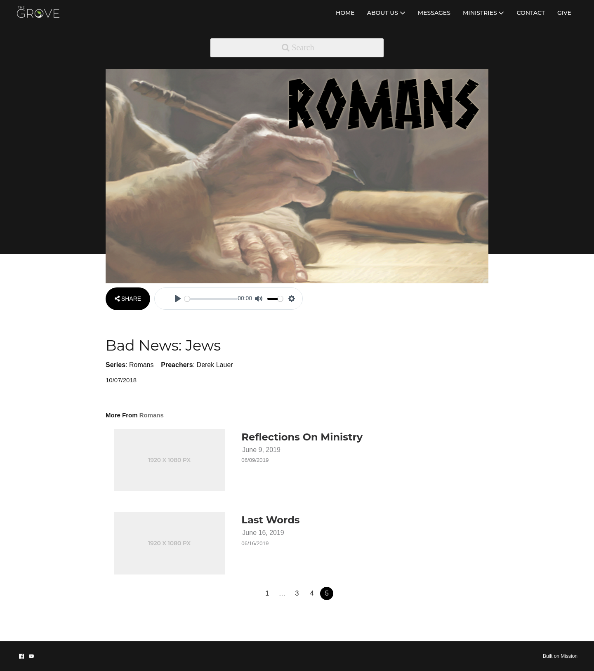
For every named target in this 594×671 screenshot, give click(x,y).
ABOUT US (386, 12)
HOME (345, 12)
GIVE (564, 12)
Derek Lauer (215, 364)
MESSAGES (434, 12)
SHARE (128, 298)
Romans (141, 364)
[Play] (177, 298)
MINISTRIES (483, 12)
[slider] (211, 299)
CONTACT (530, 12)
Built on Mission (560, 656)
